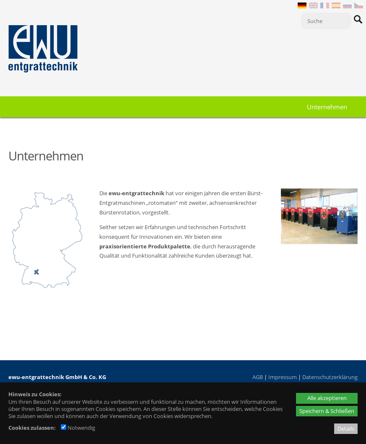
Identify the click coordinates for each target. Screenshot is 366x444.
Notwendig (78, 427)
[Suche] (326, 21)
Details (345, 428)
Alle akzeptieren (327, 398)
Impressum (282, 377)
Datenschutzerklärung (330, 377)
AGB (257, 377)
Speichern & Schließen (326, 411)
